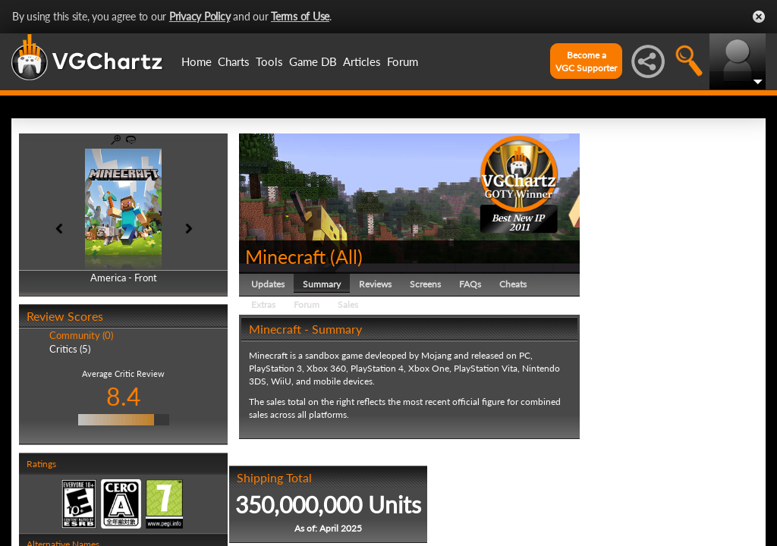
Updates (268, 284)
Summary (322, 284)
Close (759, 17)
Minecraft (285, 256)
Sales (348, 304)
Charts (234, 61)
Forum (402, 61)
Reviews (375, 284)
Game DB (313, 61)
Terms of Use (300, 16)
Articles (362, 61)
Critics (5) (69, 349)
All (346, 256)
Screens (425, 284)
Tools (269, 61)
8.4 (123, 396)
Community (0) (81, 335)
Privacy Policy (200, 16)
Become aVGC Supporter (586, 61)
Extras (263, 304)
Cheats (513, 284)
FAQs (470, 284)
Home (196, 61)
